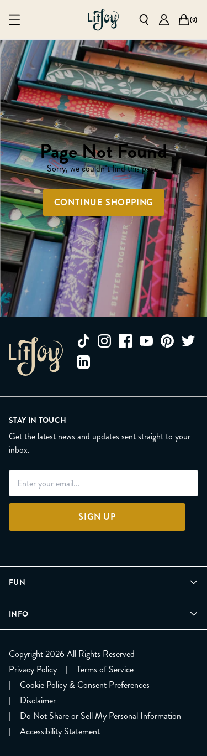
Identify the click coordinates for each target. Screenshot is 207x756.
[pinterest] (167, 341)
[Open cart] (183, 19)
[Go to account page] (163, 19)
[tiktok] (83, 341)
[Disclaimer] (38, 700)
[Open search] (144, 19)
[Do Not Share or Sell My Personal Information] (100, 716)
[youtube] (146, 341)
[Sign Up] (97, 517)
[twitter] (188, 341)
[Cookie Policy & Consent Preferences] (85, 685)
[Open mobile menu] (14, 19)
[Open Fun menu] (103, 582)
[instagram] (104, 341)
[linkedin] (83, 362)
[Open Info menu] (103, 613)
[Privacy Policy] (33, 669)
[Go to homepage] (103, 20)
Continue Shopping (103, 202)
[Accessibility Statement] (60, 731)
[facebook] (125, 341)
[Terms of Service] (105, 669)
